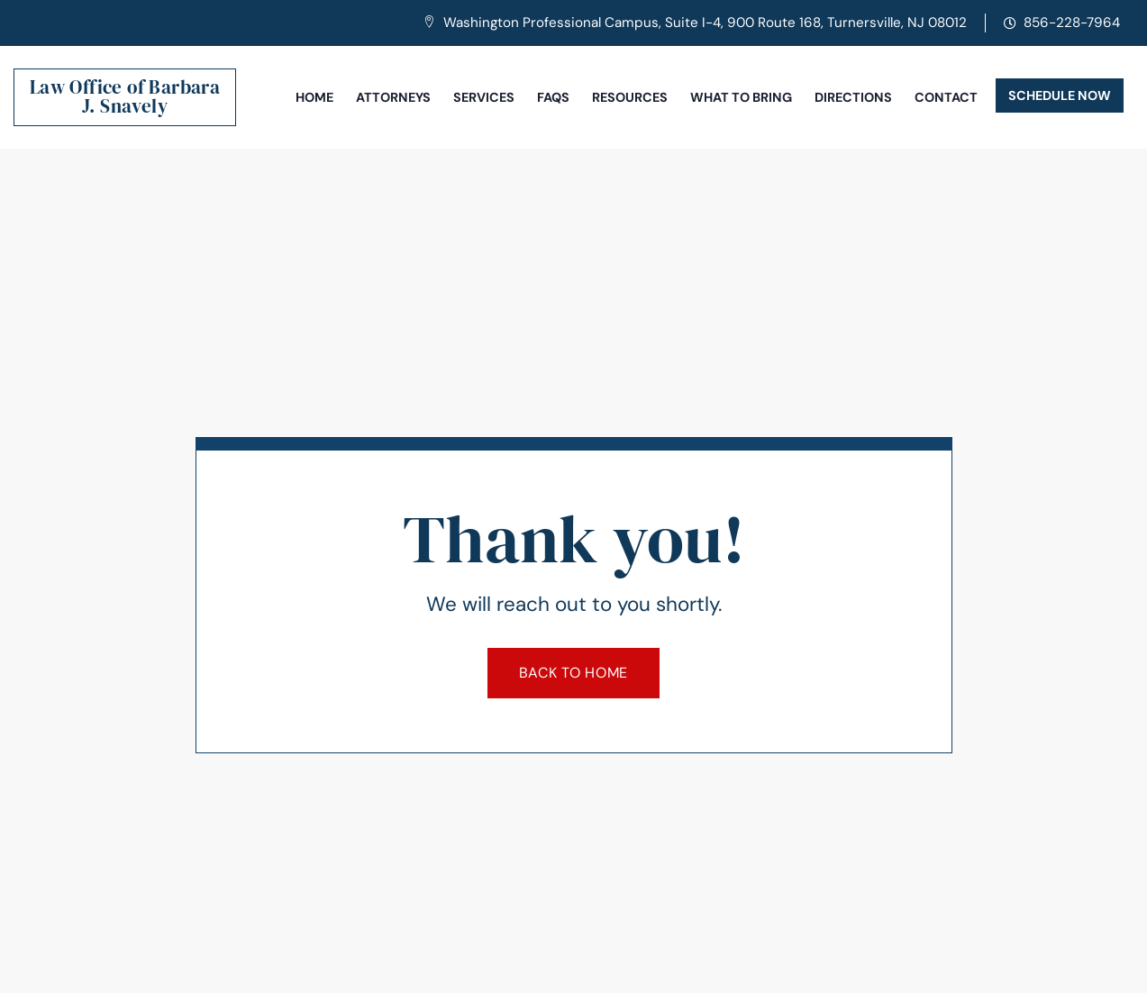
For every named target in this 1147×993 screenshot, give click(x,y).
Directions (853, 97)
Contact (946, 97)
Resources (630, 97)
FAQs (553, 97)
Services (483, 97)
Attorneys (393, 97)
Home (314, 97)
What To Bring (741, 97)
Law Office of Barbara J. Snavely (125, 96)
